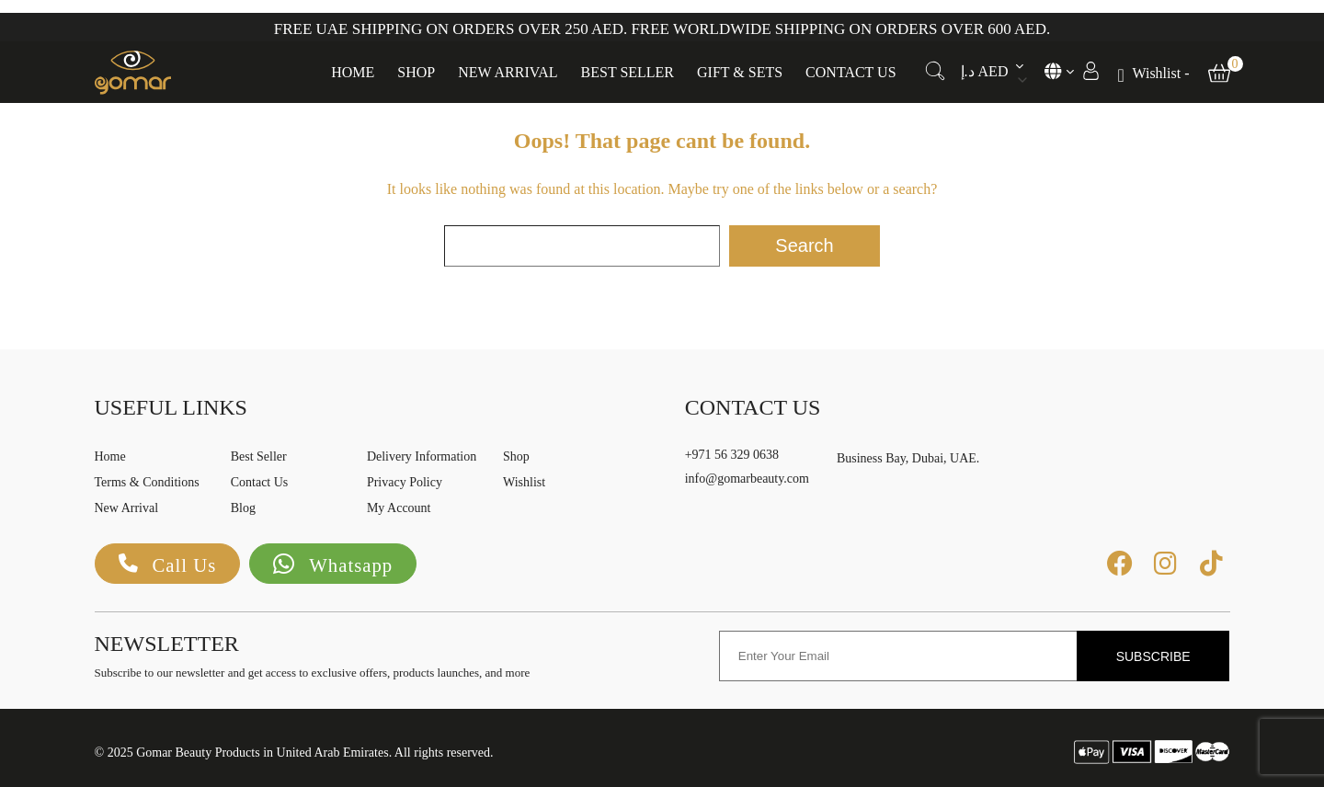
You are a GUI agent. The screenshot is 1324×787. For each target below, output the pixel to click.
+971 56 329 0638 (732, 455)
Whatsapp (340, 564)
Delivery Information (421, 456)
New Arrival (507, 66)
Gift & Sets (739, 66)
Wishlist (524, 482)
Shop (416, 66)
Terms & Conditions (147, 482)
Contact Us (850, 66)
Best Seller (628, 66)
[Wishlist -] (1153, 68)
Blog (243, 508)
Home (352, 66)
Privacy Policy (404, 482)
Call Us (170, 564)
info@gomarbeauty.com (747, 478)
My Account (399, 508)
